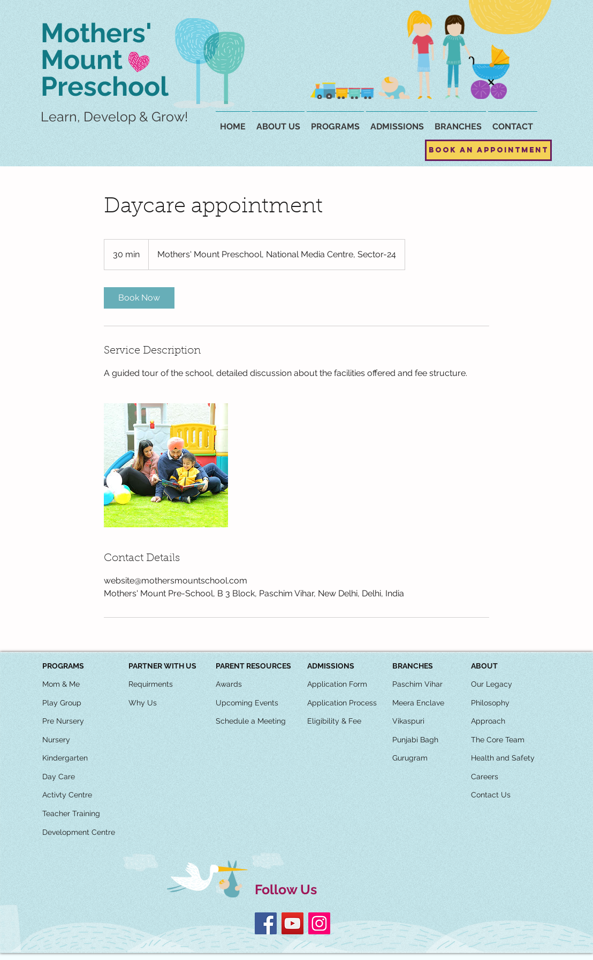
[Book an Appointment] (488, 150)
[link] (139, 298)
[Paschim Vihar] (417, 684)
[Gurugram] (410, 758)
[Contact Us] (491, 795)
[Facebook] (266, 923)
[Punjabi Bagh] (415, 740)
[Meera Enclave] (418, 703)
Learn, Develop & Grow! (114, 117)
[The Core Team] (498, 740)
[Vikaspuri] (408, 721)
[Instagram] (319, 923)
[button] (458, 122)
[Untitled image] (166, 465)
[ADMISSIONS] (330, 666)
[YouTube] (292, 923)
